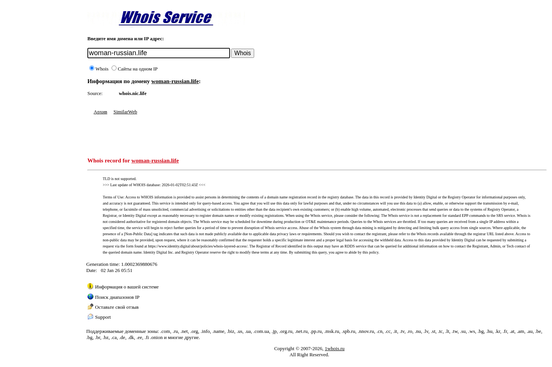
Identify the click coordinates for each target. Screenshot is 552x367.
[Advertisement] (226, 132)
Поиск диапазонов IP (117, 297)
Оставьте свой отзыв (117, 307)
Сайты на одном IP (135, 69)
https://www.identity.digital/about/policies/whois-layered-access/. (198, 246)
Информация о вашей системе (127, 287)
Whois (98, 69)
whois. (125, 93)
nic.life (139, 93)
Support (103, 317)
